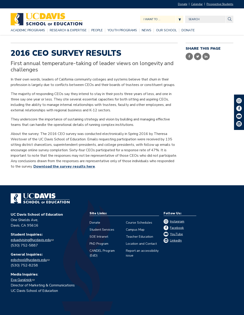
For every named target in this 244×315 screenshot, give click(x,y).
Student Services (102, 229)
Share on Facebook (189, 56)
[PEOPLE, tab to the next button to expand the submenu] (97, 30)
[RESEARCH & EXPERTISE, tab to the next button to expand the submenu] (68, 30)
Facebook (177, 228)
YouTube (176, 234)
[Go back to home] (40, 198)
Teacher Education (139, 236)
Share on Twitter (197, 56)
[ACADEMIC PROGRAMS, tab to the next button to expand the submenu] (27, 30)
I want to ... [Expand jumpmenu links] (152, 19)
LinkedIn (176, 240)
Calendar (197, 4)
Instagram (177, 221)
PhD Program (99, 244)
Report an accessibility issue (142, 253)
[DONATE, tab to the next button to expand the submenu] (188, 30)
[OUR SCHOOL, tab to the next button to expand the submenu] (166, 30)
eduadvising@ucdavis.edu (31, 239)
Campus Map (135, 229)
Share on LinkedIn (206, 56)
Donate (182, 4)
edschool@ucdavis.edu (29, 259)
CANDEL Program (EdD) (102, 253)
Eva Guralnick (21, 279)
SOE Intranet (99, 236)
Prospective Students (220, 4)
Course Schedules (139, 222)
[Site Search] (229, 19)
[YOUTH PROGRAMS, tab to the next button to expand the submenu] (122, 30)
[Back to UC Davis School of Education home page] (46, 18)
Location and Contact (141, 244)
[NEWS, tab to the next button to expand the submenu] (146, 30)
